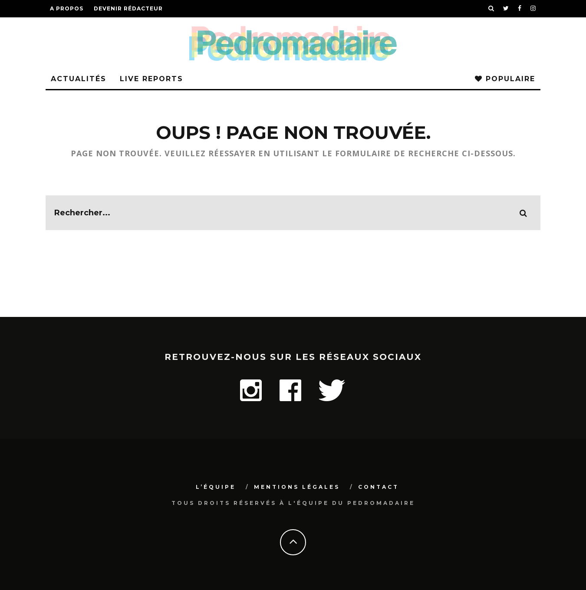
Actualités (78, 79)
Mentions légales (297, 487)
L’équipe (216, 487)
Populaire (505, 79)
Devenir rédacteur (128, 8)
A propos (66, 8)
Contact (378, 487)
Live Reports (151, 79)
